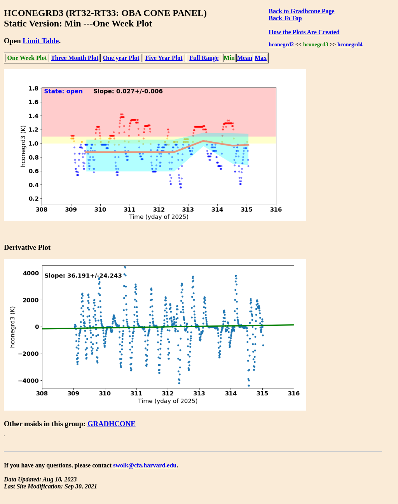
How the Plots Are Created (304, 32)
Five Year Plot (164, 57)
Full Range (203, 57)
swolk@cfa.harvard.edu (144, 465)
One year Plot (121, 57)
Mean (244, 57)
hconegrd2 (281, 44)
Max (261, 57)
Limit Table (41, 41)
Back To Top (285, 18)
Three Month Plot (74, 57)
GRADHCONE (111, 424)
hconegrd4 (350, 44)
